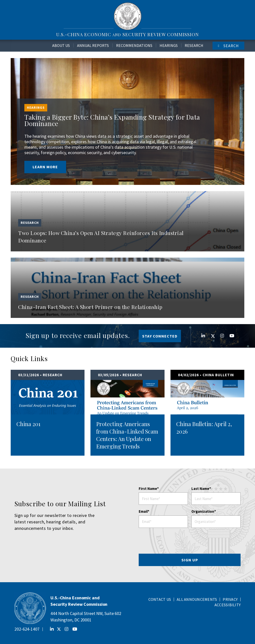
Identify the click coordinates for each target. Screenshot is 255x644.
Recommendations (134, 45)
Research (194, 45)
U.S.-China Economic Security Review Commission (127, 34)
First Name (148, 488)
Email (143, 511)
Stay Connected (159, 336)
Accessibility (227, 605)
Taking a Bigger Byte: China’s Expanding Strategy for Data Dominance (112, 120)
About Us (61, 45)
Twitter (210, 336)
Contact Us (159, 599)
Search (231, 45)
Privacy (230, 599)
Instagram (219, 336)
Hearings (169, 45)
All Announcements (197, 599)
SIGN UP (189, 559)
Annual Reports (93, 45)
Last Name (200, 488)
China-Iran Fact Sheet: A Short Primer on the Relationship (90, 306)
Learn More (45, 166)
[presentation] (190, 542)
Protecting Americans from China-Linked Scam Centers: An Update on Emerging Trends (127, 435)
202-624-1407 (27, 629)
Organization (202, 511)
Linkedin (201, 336)
